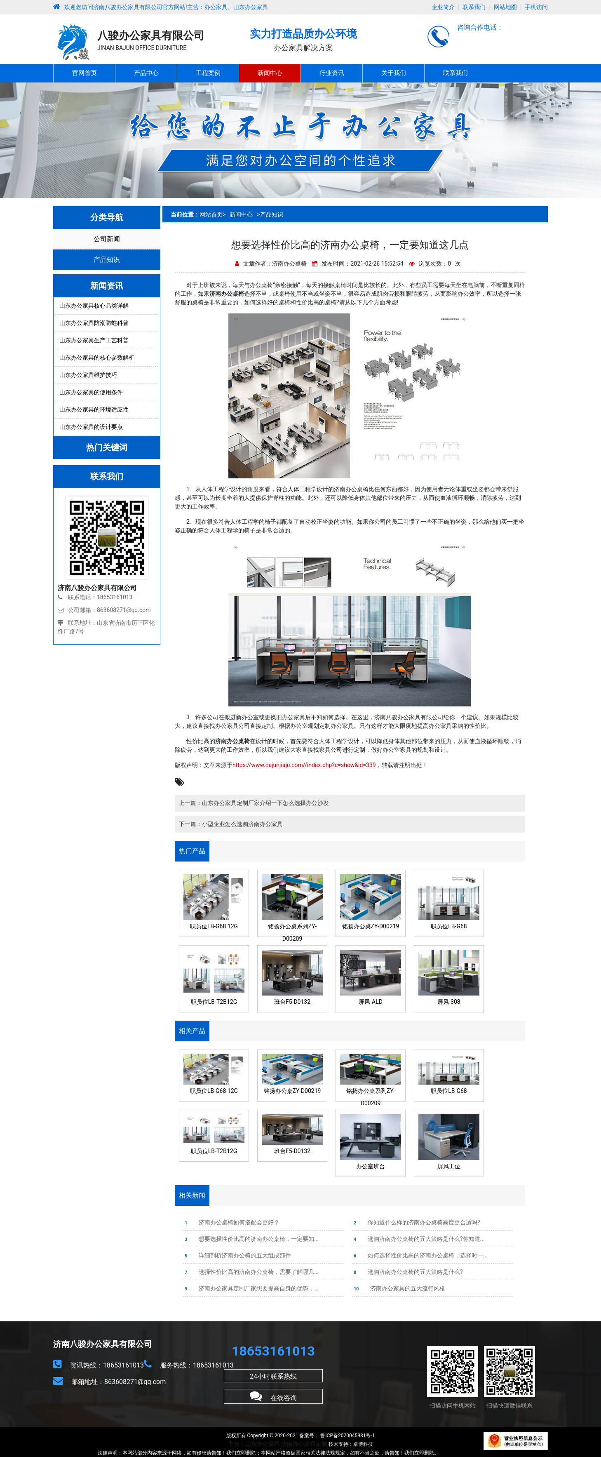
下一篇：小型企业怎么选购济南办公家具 (231, 824)
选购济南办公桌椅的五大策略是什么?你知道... (418, 1239)
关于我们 (393, 73)
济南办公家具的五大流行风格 (398, 1288)
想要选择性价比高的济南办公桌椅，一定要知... (251, 1239)
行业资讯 (331, 73)
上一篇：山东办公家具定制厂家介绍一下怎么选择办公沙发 (254, 803)
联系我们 (474, 7)
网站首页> (212, 214)
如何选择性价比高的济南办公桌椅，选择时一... (420, 1255)
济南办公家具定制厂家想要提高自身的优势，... (251, 1288)
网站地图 (505, 7)
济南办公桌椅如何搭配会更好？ (231, 1222)
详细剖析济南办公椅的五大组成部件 (237, 1255)
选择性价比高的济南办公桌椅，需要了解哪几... (251, 1272)
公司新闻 (107, 239)
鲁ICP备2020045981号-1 (347, 1435)
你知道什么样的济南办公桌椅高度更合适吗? (416, 1222)
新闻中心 (270, 73)
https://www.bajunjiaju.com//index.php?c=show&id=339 (304, 765)
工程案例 (208, 73)
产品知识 (107, 260)
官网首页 (84, 73)
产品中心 (146, 73)
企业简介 (443, 7)
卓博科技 (363, 1444)
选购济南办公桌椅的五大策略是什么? (407, 1272)
